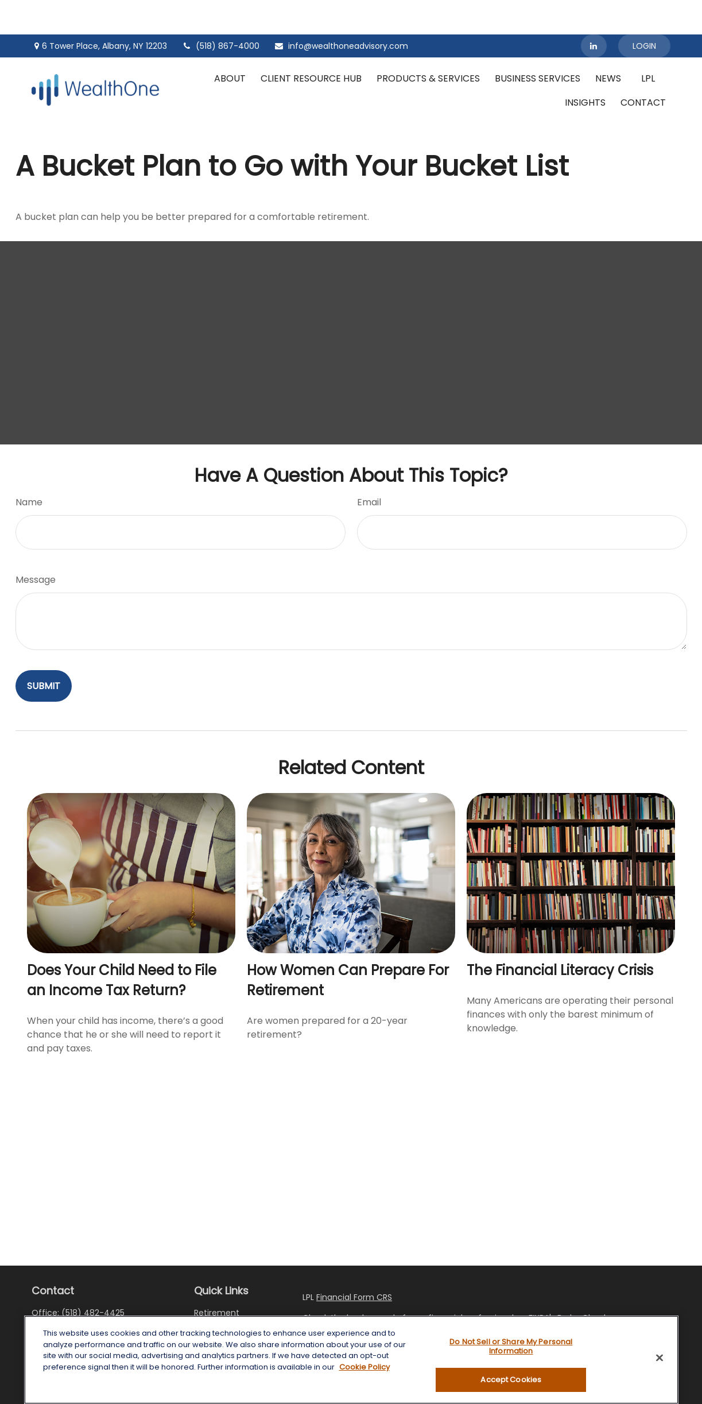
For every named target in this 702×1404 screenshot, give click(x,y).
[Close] (659, 1358)
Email (369, 467)
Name (28, 467)
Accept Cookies (510, 1379)
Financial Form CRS (354, 1262)
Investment (217, 1293)
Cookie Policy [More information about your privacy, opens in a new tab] (364, 1367)
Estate (206, 1308)
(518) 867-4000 (220, 11)
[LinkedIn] (594, 11)
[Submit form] (43, 651)
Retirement (216, 1278)
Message (35, 545)
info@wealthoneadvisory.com (341, 11)
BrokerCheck (582, 1283)
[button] (230, 44)
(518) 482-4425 (93, 1278)
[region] (351, 1360)
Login (644, 11)
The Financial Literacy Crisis (560, 935)
